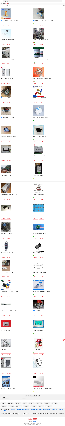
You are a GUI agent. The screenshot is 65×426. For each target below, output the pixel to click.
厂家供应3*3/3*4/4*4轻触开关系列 (39, 214)
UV (21, 398)
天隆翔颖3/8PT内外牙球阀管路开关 (40, 97)
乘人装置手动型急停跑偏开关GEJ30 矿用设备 (11, 20)
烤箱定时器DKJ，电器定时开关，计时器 (8, 136)
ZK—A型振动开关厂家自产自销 (6, 330)
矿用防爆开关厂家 (48, 409)
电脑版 (34, 421)
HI (8, 398)
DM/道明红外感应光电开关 (6, 369)
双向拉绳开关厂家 (40, 409)
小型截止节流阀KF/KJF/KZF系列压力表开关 (41, 291)
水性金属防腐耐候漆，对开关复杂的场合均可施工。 (43, 59)
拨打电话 (9, 25)
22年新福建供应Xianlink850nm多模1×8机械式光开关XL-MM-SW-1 (13, 155)
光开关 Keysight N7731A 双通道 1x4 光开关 (9, 310)
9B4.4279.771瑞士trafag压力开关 (7, 272)
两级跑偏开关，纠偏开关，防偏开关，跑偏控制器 (44, 20)
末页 (39, 395)
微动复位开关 (11, 406)
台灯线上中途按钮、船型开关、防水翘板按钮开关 (42, 388)
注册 (35, 418)
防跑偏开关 (3, 403)
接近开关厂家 (60, 409)
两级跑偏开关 (31, 403)
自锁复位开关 (48, 406)
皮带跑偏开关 (10, 403)
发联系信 (3, 25)
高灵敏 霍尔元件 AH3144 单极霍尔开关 (8, 39)
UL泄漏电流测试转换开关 (38, 330)
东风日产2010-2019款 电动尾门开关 (40, 136)
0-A (1, 398)
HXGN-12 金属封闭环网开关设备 (7, 78)
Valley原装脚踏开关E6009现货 (39, 175)
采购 (63, 339)
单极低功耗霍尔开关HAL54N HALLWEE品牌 (41, 369)
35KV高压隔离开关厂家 (5, 349)
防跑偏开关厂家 (26, 409)
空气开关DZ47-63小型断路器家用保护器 (40, 117)
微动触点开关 (26, 406)
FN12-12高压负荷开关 (37, 349)
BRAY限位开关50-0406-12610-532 (41, 310)
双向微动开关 (54, 403)
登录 (30, 418)
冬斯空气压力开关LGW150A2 (6, 233)
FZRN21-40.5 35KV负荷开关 (38, 194)
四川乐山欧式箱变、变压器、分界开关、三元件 (10, 175)
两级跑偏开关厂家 (33, 409)
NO (14, 398)
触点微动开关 (18, 406)
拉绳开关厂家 (12, 409)
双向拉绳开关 (18, 403)
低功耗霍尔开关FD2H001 (38, 252)
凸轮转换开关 (41, 406)
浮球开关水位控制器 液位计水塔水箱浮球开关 (9, 291)
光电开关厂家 (54, 409)
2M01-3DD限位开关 (6, 97)
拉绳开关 (24, 403)
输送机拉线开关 (39, 403)
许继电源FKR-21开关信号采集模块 (39, 155)
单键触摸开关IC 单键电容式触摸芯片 (40, 272)
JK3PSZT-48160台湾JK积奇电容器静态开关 (9, 194)
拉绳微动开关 (47, 403)
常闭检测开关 (33, 406)
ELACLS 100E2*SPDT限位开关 (8, 117)
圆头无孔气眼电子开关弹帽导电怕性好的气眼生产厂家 (43, 78)
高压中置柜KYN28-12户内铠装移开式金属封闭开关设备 (11, 59)
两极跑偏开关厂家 (19, 409)
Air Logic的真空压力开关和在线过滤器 (8, 388)
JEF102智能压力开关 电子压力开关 (7, 252)
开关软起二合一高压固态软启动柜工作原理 (41, 39)
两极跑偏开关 (3, 406)
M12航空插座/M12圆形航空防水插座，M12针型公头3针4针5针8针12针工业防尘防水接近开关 (18, 214)
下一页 (35, 395)
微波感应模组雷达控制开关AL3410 (39, 233)
